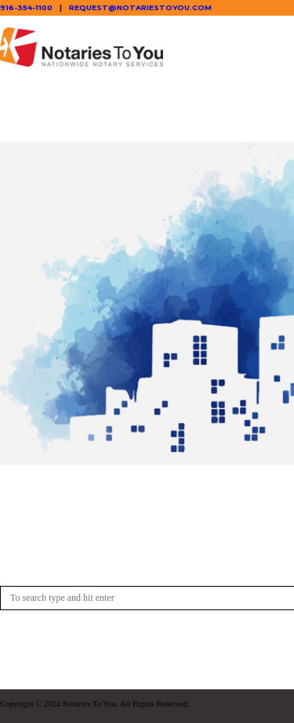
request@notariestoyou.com (140, 7)
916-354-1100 (26, 7)
